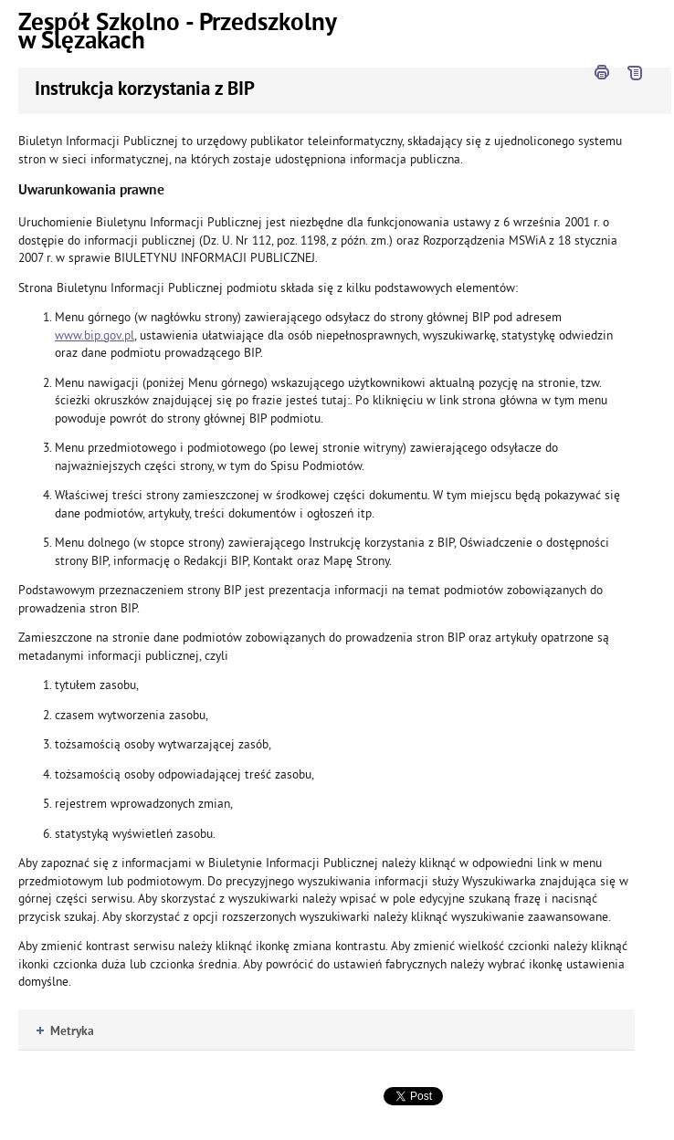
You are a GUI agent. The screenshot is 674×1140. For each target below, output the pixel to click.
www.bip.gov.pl (94, 335)
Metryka (65, 1032)
